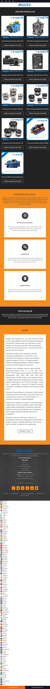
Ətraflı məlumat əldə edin (12, 45)
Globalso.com (22, 482)
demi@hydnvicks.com (27, 478)
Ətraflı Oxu (25, 431)
